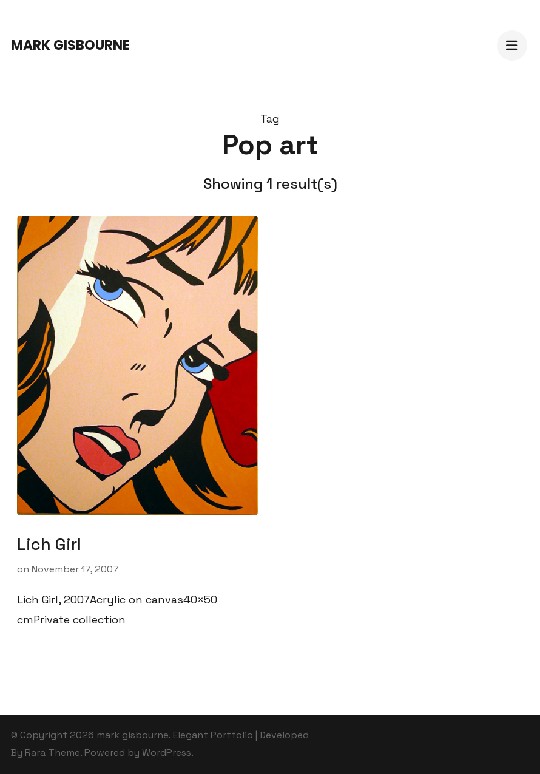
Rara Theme (52, 752)
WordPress (166, 752)
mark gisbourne (70, 45)
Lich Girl (49, 544)
